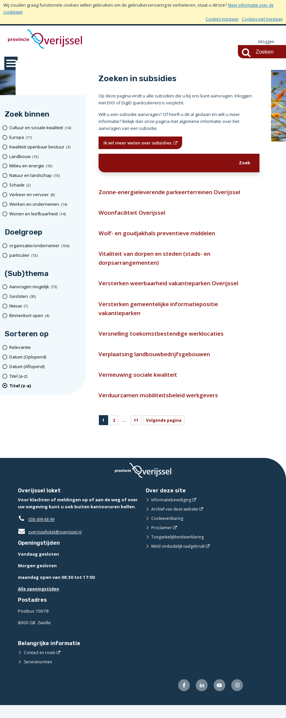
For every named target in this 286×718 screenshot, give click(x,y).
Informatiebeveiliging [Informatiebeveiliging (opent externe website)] (172, 512)
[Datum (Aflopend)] (45, 367)
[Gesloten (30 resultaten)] (45, 297)
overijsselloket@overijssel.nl (52, 544)
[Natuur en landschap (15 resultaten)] (45, 176)
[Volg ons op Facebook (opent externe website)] (180, 697)
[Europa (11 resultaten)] (45, 137)
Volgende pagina (166, 432)
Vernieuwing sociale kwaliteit (141, 385)
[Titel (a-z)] (45, 376)
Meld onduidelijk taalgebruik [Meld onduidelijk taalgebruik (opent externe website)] (179, 558)
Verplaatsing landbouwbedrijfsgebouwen (160, 363)
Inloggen (265, 42)
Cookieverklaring (168, 530)
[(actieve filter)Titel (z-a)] (45, 386)
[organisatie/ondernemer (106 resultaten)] (45, 246)
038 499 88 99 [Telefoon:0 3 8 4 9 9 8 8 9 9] (43, 531)
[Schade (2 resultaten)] (45, 185)
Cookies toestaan (217, 19)
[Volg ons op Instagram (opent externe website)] (236, 697)
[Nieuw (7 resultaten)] (45, 306)
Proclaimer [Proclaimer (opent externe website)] (162, 539)
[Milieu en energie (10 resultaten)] (45, 166)
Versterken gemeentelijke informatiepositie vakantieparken (164, 316)
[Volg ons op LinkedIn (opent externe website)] (199, 697)
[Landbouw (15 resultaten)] (45, 157)
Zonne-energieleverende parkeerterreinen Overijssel (177, 194)
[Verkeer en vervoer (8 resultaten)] (45, 195)
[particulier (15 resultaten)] (45, 255)
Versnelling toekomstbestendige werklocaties (167, 342)
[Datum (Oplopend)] (45, 357)
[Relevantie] (45, 348)
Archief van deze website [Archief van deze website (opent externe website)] (176, 521)
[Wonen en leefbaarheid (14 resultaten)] (45, 214)
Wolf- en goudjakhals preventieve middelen (163, 236)
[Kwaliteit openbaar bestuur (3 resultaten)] (45, 147)
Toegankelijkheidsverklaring (179, 549)
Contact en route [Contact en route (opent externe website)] (40, 664)
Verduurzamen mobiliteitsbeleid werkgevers (165, 407)
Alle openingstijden (40, 601)
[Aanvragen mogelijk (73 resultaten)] (45, 287)
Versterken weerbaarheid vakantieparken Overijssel (176, 289)
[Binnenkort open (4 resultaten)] (45, 316)
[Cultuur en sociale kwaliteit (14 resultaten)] (45, 128)
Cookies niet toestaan (261, 19)
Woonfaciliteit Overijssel (134, 215)
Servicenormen (39, 674)
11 (136, 432)
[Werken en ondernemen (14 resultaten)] (45, 204)
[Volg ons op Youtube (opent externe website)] (217, 697)
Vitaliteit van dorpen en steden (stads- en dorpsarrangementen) (161, 263)
